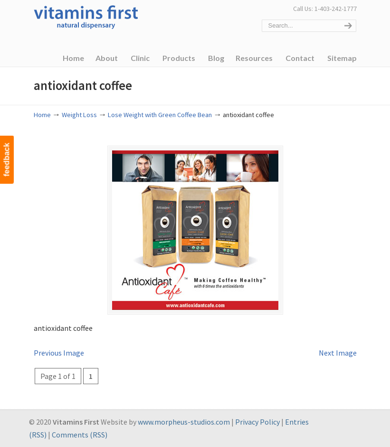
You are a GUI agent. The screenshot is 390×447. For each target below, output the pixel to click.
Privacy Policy (257, 422)
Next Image (338, 353)
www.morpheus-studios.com (184, 422)
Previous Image (59, 353)
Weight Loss (79, 114)
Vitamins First (86, 16)
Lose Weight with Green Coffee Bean (160, 114)
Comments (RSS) (79, 434)
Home (42, 114)
